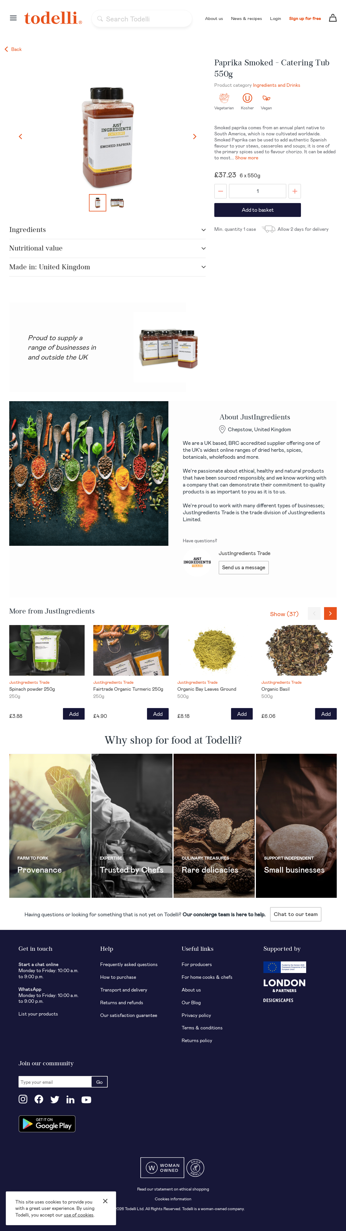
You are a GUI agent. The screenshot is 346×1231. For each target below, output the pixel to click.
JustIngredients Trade (244, 553)
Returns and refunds (121, 1002)
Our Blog (191, 1002)
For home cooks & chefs (207, 977)
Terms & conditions (202, 1027)
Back (13, 49)
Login (275, 18)
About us (214, 18)
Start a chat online (38, 964)
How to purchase (118, 977)
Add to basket (258, 210)
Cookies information (173, 1198)
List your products (38, 1013)
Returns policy (197, 1040)
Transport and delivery (123, 989)
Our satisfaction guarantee (128, 1015)
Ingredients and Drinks (276, 85)
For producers (197, 964)
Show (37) (284, 613)
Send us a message (243, 567)
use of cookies (79, 1214)
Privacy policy (196, 1015)
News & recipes (246, 18)
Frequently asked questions (129, 964)
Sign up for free (305, 18)
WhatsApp (29, 989)
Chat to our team (296, 914)
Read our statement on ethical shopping (173, 1188)
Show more (246, 157)
